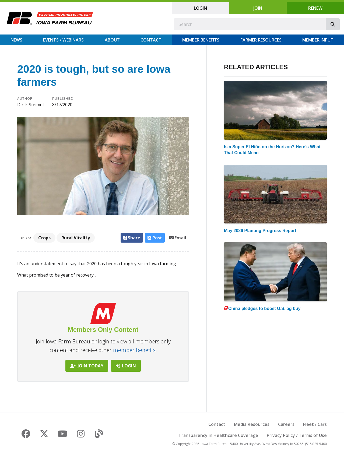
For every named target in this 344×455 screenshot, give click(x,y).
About (112, 40)
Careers (286, 424)
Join (257, 8)
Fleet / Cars (315, 424)
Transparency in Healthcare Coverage (218, 435)
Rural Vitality (75, 238)
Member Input (318, 40)
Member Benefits (200, 40)
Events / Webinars (63, 40)
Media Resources (251, 424)
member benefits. (135, 350)
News (16, 40)
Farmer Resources (261, 40)
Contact (151, 40)
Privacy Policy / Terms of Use (297, 435)
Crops (44, 238)
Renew (315, 8)
